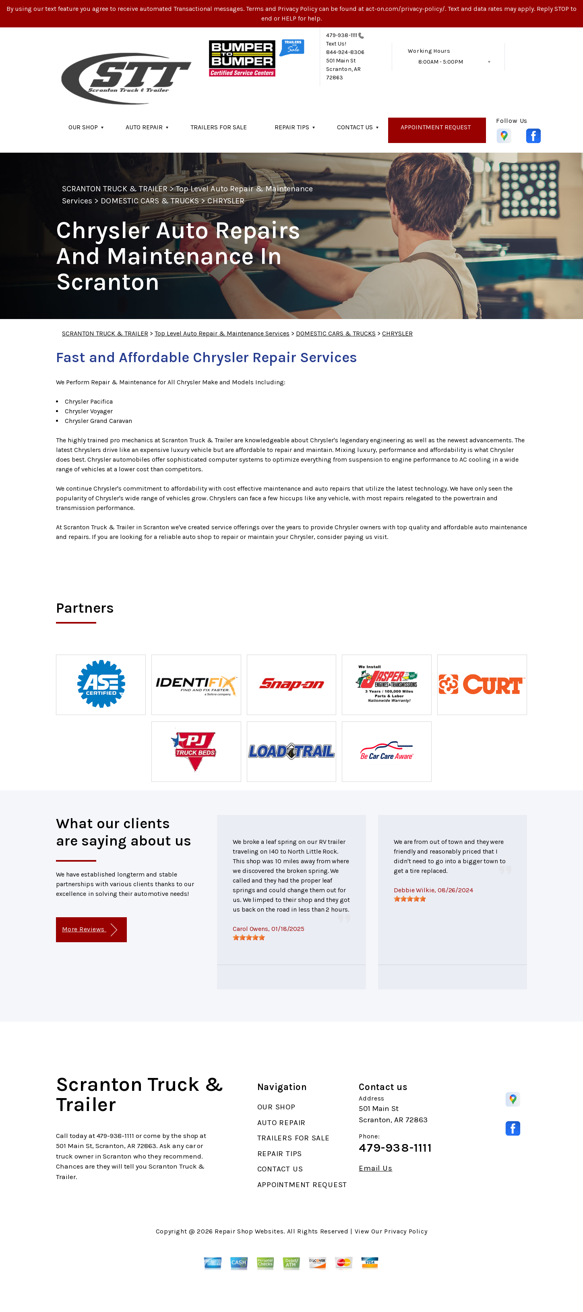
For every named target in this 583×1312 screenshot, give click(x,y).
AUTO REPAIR (144, 127)
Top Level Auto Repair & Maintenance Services (222, 333)
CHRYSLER (225, 200)
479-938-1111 (341, 35)
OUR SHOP (83, 127)
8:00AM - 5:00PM (440, 61)
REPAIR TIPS (292, 127)
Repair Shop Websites (249, 1231)
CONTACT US (355, 127)
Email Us (375, 1168)
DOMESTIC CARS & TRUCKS (150, 200)
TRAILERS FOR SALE (218, 127)
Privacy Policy (405, 1231)
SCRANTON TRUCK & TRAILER (114, 188)
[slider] (249, 937)
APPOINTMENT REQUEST (436, 127)
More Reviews (89, 930)
